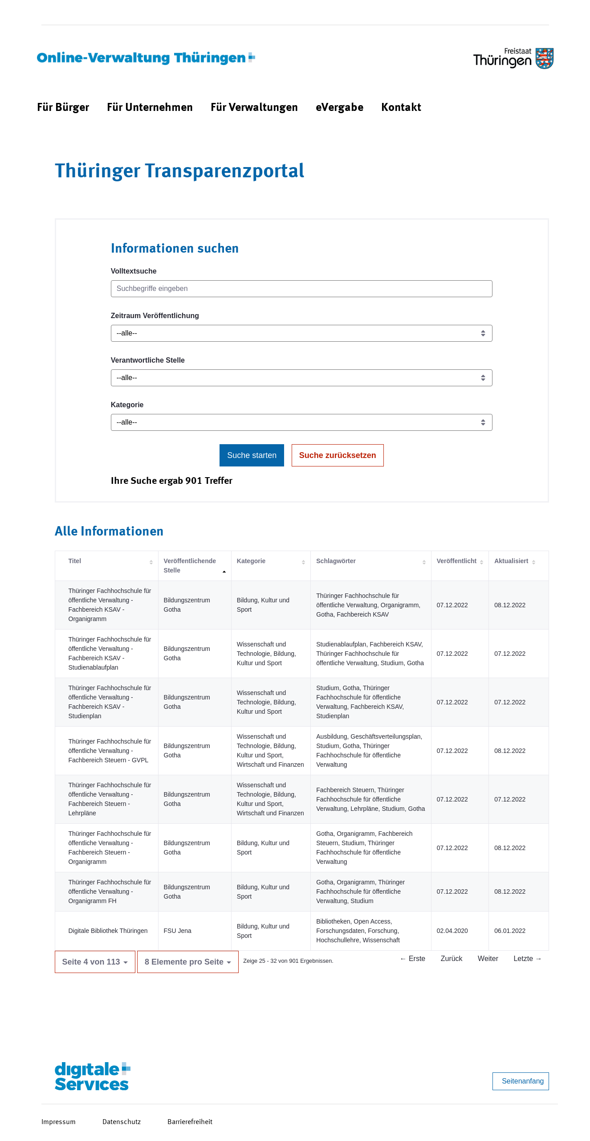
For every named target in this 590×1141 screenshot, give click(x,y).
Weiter (488, 958)
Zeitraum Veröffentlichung (155, 315)
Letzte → (527, 958)
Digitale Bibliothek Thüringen (108, 930)
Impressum (58, 1122)
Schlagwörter (336, 560)
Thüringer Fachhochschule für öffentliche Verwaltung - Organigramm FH (110, 891)
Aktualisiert (511, 560)
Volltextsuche (134, 271)
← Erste (412, 958)
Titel (75, 560)
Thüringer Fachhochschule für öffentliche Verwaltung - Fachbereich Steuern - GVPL (110, 751)
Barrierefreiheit (189, 1122)
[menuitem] (63, 108)
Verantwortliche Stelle (148, 360)
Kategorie (127, 405)
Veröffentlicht (456, 560)
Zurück (452, 958)
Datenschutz (121, 1122)
